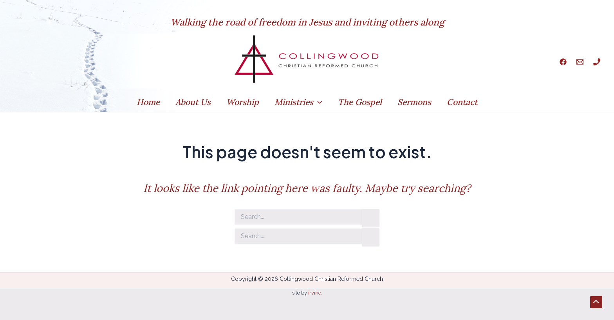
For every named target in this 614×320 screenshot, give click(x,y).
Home (145, 102)
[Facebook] (563, 61)
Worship (242, 102)
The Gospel (361, 102)
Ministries (298, 102)
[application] (317, 102)
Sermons (416, 102)
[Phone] (596, 61)
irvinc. (314, 293)
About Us (191, 102)
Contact (464, 102)
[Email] (579, 61)
